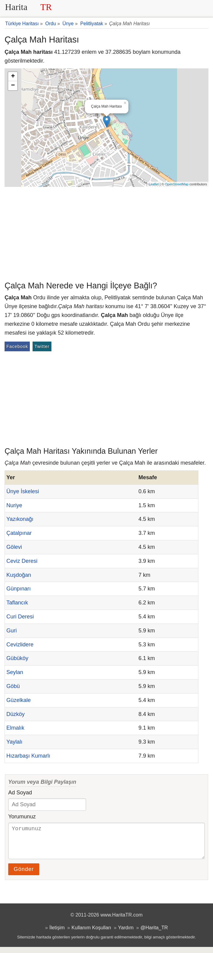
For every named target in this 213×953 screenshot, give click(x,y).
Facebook (17, 346)
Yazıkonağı (19, 519)
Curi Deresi (20, 617)
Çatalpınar (19, 533)
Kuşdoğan (18, 575)
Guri (11, 631)
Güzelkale (18, 700)
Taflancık (17, 603)
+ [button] (13, 76)
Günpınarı (18, 589)
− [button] (13, 85)
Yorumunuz (22, 817)
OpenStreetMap (177, 184)
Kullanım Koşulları (91, 933)
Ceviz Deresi (21, 561)
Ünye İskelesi (22, 491)
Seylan (14, 672)
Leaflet (154, 184)
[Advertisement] (106, 232)
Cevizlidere (19, 645)
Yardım (126, 933)
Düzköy (15, 714)
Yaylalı (14, 742)
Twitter (41, 346)
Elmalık (15, 728)
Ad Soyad (20, 793)
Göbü (13, 686)
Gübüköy (17, 658)
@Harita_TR (154, 933)
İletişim (57, 933)
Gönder (24, 875)
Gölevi (14, 547)
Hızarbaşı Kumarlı (28, 756)
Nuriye (14, 505)
